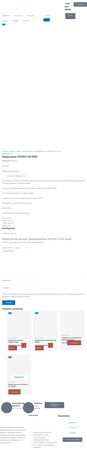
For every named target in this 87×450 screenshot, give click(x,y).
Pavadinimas (7, 280)
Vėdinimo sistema (15, 151)
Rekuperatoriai (28, 151)
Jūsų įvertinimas (8, 248)
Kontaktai (15, 21)
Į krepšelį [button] (75, 343)
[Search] (47, 19)
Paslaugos (30, 16)
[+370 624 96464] (62, 5)
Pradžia (4, 151)
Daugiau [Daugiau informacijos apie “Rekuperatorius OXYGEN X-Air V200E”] (14, 392)
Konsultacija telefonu (18, 404)
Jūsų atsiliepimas (8, 251)
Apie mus (26, 21)
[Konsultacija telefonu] (6, 407)
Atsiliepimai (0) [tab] (20, 176)
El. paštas (6, 288)
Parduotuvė (18, 16)
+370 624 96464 (68, 6)
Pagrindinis (6, 16)
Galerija (4, 21)
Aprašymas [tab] (11, 176)
